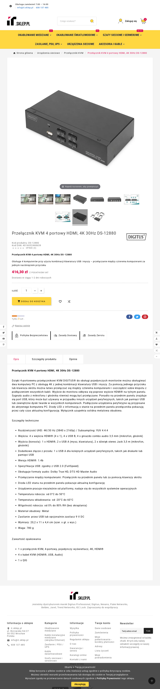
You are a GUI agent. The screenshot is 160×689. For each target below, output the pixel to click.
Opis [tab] (16, 359)
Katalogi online (78, 655)
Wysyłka (74, 628)
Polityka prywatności (77, 633)
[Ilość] (26, 290)
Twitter (137, 317)
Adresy (98, 646)
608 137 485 (42, 7)
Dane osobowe (103, 628)
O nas (73, 644)
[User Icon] (127, 21)
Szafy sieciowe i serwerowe (53, 659)
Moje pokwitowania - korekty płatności (104, 639)
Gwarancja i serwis (76, 649)
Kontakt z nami (78, 659)
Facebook (129, 317)
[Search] (92, 21)
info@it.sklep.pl (25, 7)
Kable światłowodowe (53, 652)
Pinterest (145, 317)
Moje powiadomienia (103, 656)
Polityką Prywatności (109, 678)
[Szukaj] (73, 21)
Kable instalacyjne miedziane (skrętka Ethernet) (55, 637)
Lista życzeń (102, 650)
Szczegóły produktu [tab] (44, 359)
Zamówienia (101, 632)
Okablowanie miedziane (52, 629)
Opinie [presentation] (73, 359)
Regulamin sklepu (79, 639)
